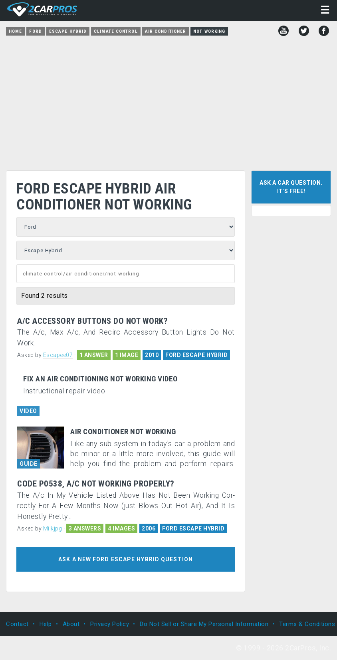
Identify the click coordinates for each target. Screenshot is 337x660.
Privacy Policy (109, 624)
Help (46, 624)
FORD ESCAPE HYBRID (196, 355)
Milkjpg (52, 528)
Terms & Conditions (307, 624)
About (71, 624)
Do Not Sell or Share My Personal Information (204, 624)
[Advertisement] (168, 100)
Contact (17, 624)
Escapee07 (58, 355)
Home (15, 31)
